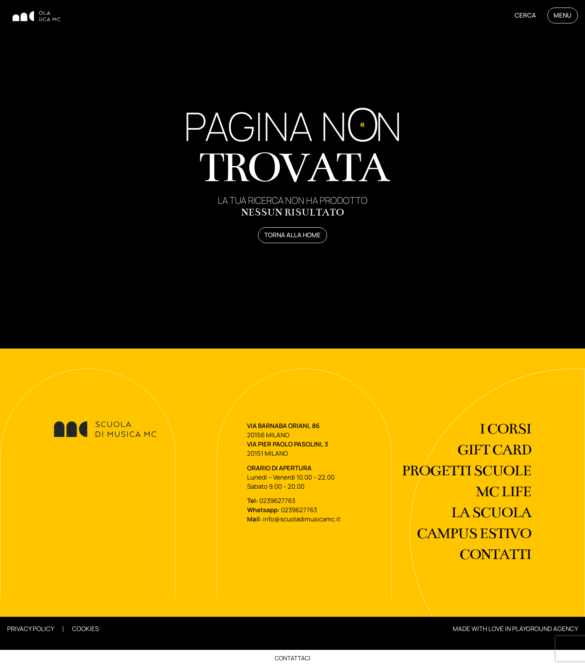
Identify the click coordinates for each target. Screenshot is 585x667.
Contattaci (292, 658)
